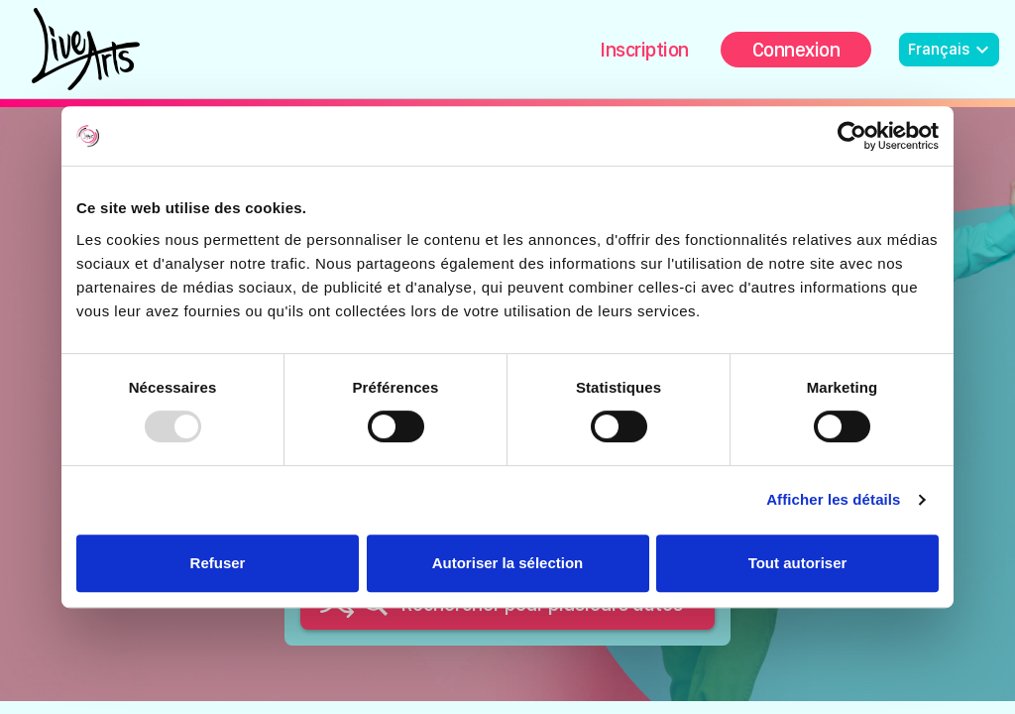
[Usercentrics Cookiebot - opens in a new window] (852, 136)
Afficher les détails (833, 499)
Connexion (796, 49)
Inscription (645, 49)
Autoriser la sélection (508, 562)
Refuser (218, 562)
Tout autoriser (797, 562)
